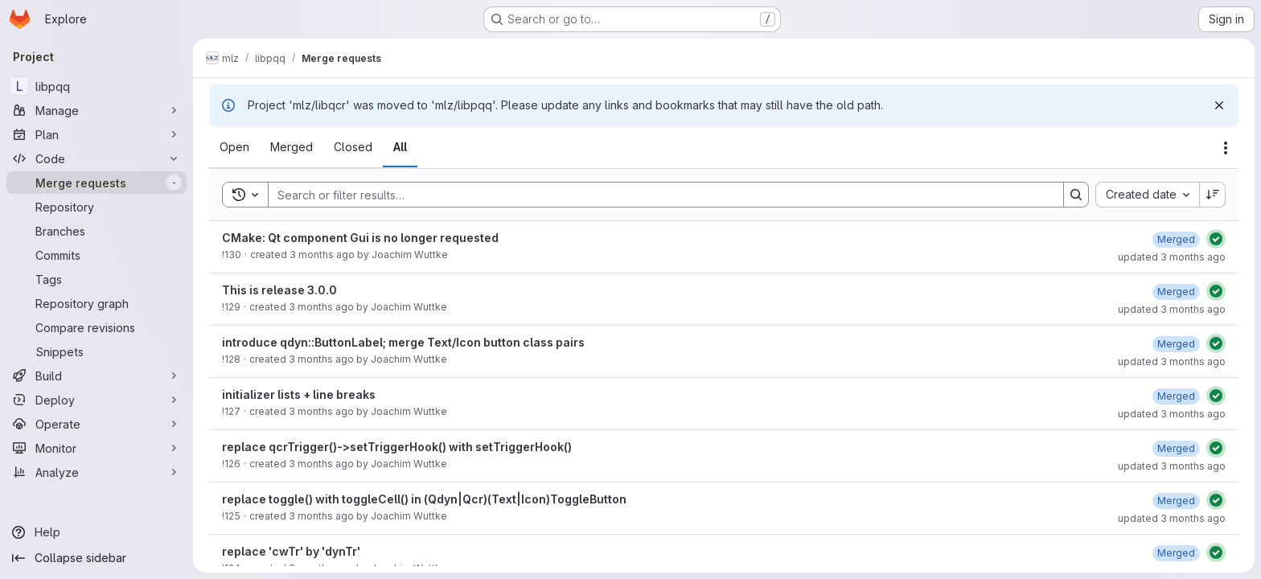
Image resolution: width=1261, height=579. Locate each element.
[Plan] (96, 134)
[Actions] (1225, 148)
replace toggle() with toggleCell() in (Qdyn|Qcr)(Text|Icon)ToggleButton (424, 499)
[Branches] (96, 231)
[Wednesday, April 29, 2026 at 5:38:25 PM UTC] (1176, 448)
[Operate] (96, 424)
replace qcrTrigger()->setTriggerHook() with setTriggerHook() (397, 447)
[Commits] (96, 255)
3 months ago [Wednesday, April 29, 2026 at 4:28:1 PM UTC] (321, 516)
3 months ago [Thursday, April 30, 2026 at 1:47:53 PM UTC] (322, 254)
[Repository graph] (96, 303)
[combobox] (1147, 194)
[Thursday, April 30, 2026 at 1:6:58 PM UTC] (1176, 291)
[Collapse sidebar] (96, 558)
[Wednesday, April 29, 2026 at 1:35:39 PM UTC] (1176, 552)
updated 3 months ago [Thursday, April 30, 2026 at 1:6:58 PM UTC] (1172, 309)
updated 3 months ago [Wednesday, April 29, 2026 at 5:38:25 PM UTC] (1172, 466)
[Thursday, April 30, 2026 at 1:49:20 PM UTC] (1176, 239)
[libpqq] (96, 86)
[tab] (234, 147)
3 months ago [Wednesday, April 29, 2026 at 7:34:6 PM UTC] (321, 411)
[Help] (96, 532)
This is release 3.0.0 (279, 290)
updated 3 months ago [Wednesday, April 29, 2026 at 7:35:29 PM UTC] (1172, 414)
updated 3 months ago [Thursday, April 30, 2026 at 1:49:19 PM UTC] (1172, 257)
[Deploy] (96, 399)
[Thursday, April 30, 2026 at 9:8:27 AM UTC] (1176, 343)
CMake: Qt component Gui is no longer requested (360, 237)
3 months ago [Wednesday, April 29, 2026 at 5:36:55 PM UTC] (321, 464)
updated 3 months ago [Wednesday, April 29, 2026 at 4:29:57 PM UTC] (1172, 518)
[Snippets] (96, 351)
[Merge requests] (96, 182)
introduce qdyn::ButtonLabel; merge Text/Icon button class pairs (403, 342)
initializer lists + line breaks (299, 394)
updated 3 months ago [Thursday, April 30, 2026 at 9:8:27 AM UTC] (1172, 361)
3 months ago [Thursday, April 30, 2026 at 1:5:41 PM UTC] (321, 307)
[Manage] (96, 110)
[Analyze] (96, 472)
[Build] (96, 375)
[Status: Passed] (1216, 238)
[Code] (96, 158)
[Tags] (96, 279)
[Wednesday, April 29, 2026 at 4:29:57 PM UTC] (1176, 500)
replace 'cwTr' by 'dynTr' (291, 551)
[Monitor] (96, 448)
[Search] (657, 194)
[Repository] (96, 206)
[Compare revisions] (96, 327)
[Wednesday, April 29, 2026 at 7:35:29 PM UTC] (1176, 396)
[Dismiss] (1219, 105)
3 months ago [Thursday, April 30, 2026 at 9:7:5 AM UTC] (321, 359)
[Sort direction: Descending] (1213, 194)
